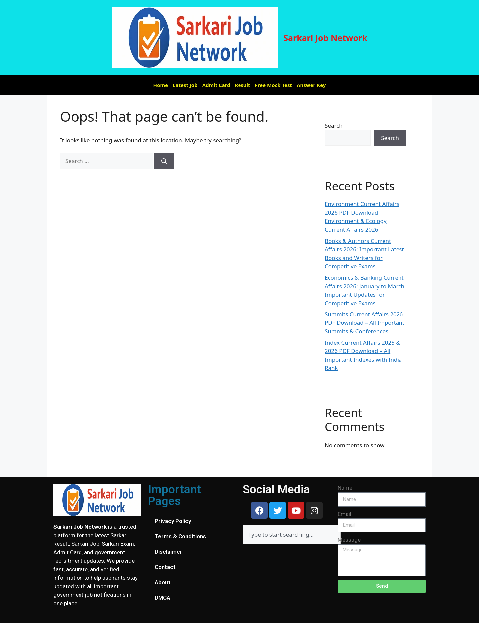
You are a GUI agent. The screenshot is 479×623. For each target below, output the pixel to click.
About (163, 582)
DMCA (162, 597)
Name (345, 487)
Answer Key (311, 85)
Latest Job (185, 85)
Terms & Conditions (180, 536)
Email (344, 514)
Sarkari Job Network (325, 37)
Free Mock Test (273, 85)
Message (349, 539)
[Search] (164, 161)
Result (242, 85)
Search (334, 125)
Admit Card (216, 85)
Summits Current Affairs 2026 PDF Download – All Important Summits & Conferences (364, 323)
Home (160, 85)
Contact (165, 567)
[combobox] (292, 534)
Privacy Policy (173, 521)
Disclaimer (168, 551)
